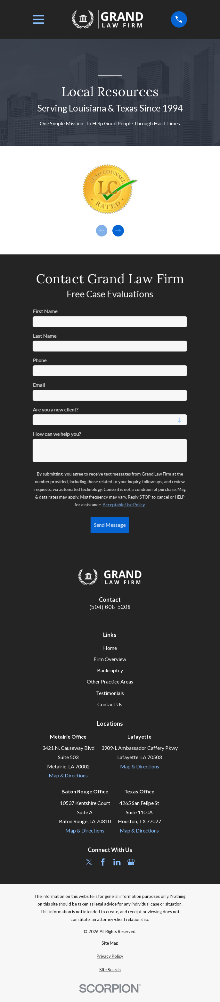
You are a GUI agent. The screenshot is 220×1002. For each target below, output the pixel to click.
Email (39, 385)
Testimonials (110, 693)
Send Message (110, 525)
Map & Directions (68, 775)
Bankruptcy (110, 670)
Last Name (45, 336)
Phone (40, 360)
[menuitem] (110, 943)
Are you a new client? (56, 409)
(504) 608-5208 (110, 607)
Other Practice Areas (110, 681)
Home (110, 648)
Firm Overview (110, 659)
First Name (45, 311)
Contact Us (109, 704)
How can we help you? (57, 434)
